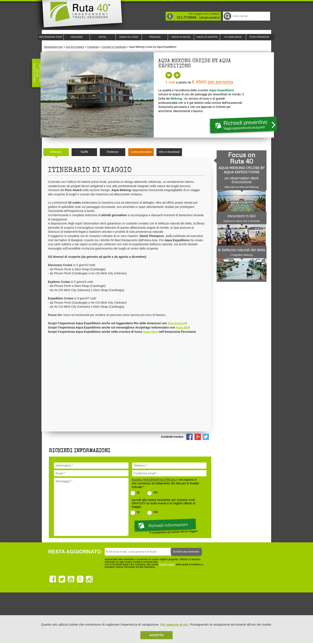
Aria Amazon (177, 323)
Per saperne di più (174, 624)
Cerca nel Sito (227, 16)
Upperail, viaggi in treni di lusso (179, 607)
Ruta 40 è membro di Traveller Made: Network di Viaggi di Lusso (108, 607)
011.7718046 (186, 17)
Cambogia (93, 46)
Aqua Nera (150, 331)
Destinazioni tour (53, 46)
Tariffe (84, 152)
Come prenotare (141, 152)
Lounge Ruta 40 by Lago (203, 607)
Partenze (112, 152)
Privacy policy (166, 564)
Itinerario (56, 152)
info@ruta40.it (209, 17)
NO (155, 492)
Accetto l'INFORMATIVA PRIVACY (155, 479)
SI (138, 492)
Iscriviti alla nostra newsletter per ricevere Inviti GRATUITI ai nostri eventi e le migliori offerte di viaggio (163, 503)
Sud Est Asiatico (75, 46)
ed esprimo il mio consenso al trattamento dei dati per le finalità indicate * (165, 483)
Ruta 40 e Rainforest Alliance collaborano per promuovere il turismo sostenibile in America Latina (131, 607)
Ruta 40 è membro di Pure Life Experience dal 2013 (155, 607)
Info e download (169, 152)
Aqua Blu (182, 327)
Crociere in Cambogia (114, 46)
